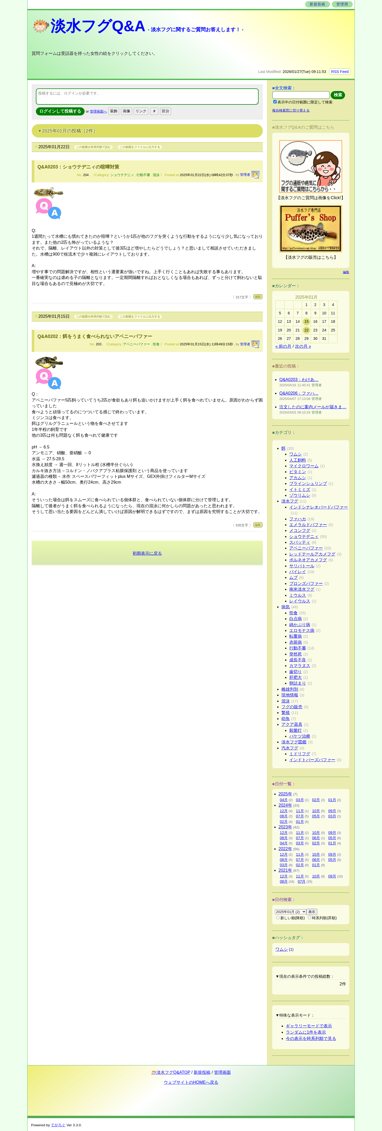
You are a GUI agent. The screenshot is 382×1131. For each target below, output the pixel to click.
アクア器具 (291, 724)
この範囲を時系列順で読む (93, 147)
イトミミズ (299, 489)
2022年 (285, 849)
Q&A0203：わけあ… (298, 379)
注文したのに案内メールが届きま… (312, 407)
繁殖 (285, 712)
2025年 (285, 794)
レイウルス (299, 601)
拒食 (156, 344)
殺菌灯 (295, 730)
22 (306, 330)
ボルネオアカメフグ (308, 560)
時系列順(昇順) (322, 918)
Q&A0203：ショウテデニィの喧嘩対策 (78, 167)
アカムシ (297, 477)
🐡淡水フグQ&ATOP (170, 1072)
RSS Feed (339, 72)
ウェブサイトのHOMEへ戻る (191, 1082)
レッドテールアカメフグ (312, 554)
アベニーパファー (136, 344)
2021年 (285, 870)
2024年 (285, 805)
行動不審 (143, 175)
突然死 (295, 654)
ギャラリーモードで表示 (309, 1026)
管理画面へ (98, 111)
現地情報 (289, 695)
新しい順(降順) (290, 918)
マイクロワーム (304, 466)
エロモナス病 (301, 630)
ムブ (293, 577)
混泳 (156, 175)
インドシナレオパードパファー (318, 507)
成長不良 (297, 660)
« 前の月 (283, 346)
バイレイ (297, 571)
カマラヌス (299, 665)
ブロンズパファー (306, 583)
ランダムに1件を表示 (306, 1032)
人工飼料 (297, 460)
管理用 (342, 4)
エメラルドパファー (308, 524)
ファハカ (297, 519)
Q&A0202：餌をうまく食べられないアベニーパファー (94, 336)
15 (306, 321)
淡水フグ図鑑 (294, 742)
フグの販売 (291, 707)
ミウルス (297, 595)
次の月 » (303, 346)
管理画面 (222, 1072)
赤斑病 (295, 642)
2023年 (285, 827)
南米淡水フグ (301, 589)
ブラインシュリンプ (308, 483)
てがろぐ (58, 1125)
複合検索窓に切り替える (291, 110)
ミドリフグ (299, 754)
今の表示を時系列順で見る (311, 1038)
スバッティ (299, 542)
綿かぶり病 (299, 624)
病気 (285, 607)
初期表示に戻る (147, 553)
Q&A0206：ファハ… (298, 393)
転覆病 (295, 636)
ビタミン (297, 471)
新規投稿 (317, 4)
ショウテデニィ (122, 175)
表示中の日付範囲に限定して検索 (302, 102)
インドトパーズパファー (312, 760)
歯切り (295, 671)
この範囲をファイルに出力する (140, 147)
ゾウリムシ (299, 495)
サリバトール (301, 566)
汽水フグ (289, 748)
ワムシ (295, 454)
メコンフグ (299, 530)
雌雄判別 (289, 689)
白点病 (295, 618)
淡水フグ (289, 501)
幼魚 (285, 718)
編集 (258, 296)
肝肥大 (295, 677)
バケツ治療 (299, 736)
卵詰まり (297, 683)
